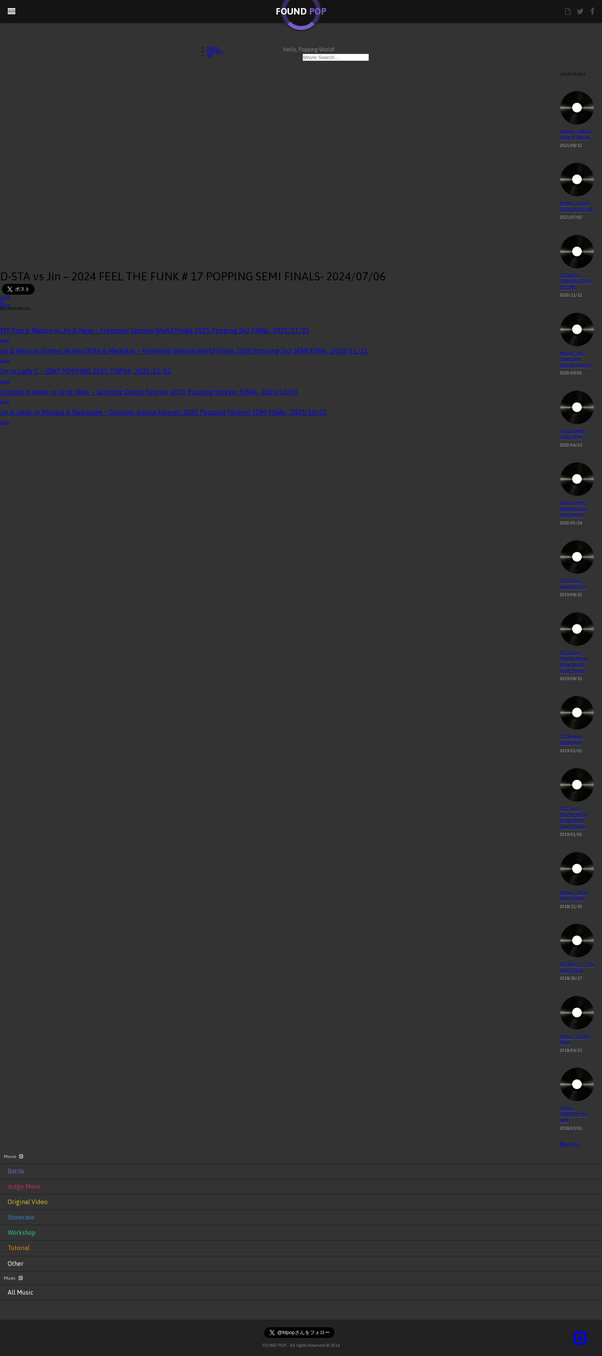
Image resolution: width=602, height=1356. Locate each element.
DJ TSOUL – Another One (572, 584)
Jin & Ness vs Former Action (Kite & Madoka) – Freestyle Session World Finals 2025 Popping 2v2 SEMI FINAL (184, 351)
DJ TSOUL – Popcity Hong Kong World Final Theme (573, 662)
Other (15, 1263)
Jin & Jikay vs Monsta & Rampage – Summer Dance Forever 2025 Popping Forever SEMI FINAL (163, 412)
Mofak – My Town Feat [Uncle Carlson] (575, 359)
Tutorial (19, 1247)
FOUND (301, 11)
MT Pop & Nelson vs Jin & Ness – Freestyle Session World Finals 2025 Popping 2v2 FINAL (154, 330)
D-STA (5, 297)
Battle (5, 305)
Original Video (28, 1201)
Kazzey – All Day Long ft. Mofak (576, 134)
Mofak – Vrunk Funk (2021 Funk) (577, 206)
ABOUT (213, 48)
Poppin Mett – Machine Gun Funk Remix (574, 508)
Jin (2, 301)
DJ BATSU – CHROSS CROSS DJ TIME (576, 281)
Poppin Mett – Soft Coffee (574, 434)
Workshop (21, 1232)
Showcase (21, 1217)
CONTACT (215, 51)
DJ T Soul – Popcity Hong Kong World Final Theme (573, 817)
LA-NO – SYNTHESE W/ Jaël (574, 1114)
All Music (569, 1144)
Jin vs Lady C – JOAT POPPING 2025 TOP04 (85, 371)
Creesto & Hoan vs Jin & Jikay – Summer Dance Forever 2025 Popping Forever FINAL (149, 392)
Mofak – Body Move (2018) (573, 895)
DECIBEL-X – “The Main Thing (577, 967)
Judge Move (24, 1186)
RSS (210, 55)
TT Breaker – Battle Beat (572, 739)
